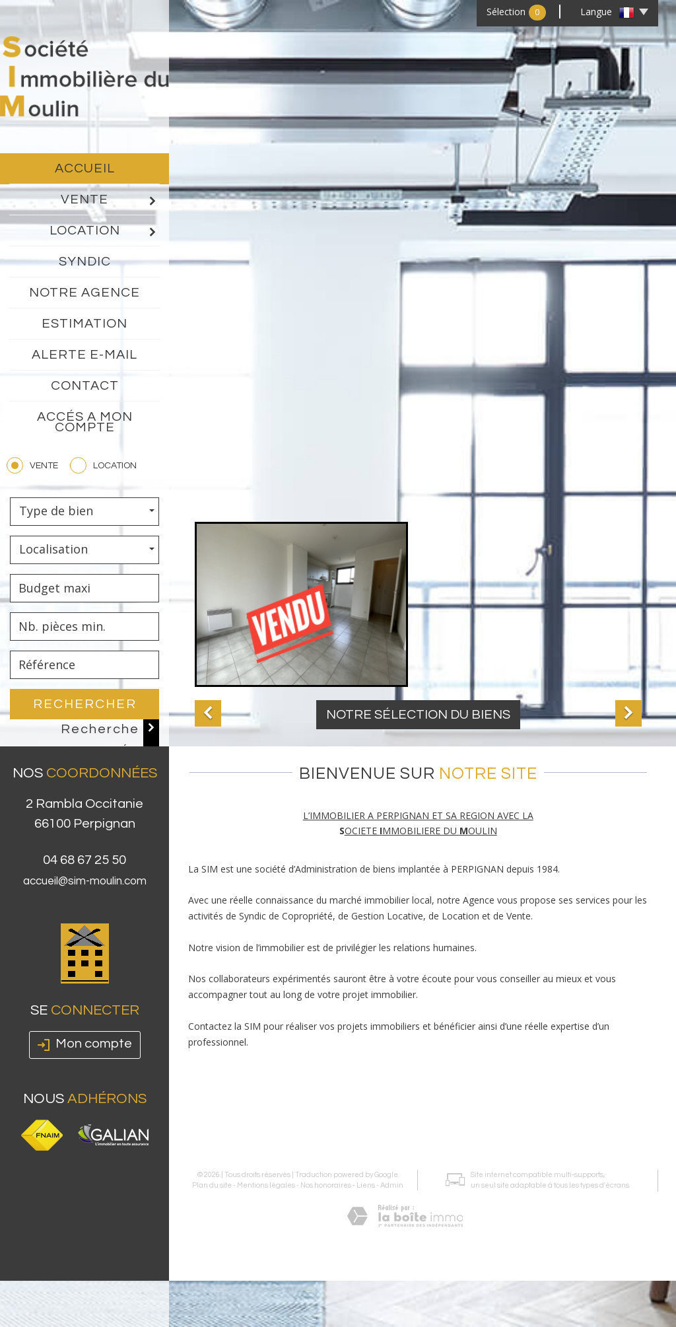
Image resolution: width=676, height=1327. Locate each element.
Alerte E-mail (84, 354)
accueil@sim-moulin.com (85, 908)
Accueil (85, 168)
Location (105, 231)
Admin (389, 1122)
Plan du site (210, 1122)
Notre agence (84, 292)
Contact (85, 385)
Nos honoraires (323, 1122)
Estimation (84, 323)
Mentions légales (264, 1122)
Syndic (85, 261)
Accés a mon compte (85, 422)
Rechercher (85, 704)
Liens (364, 1122)
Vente (110, 200)
